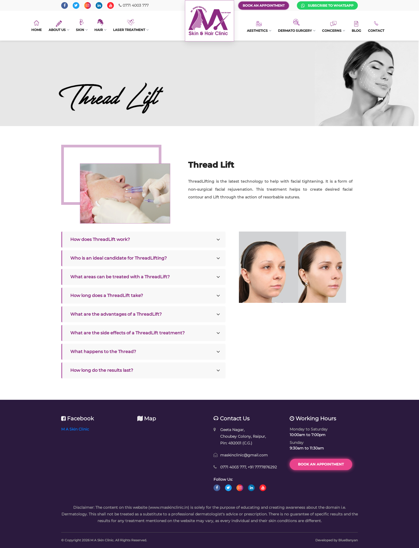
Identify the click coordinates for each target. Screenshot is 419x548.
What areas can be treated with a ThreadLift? (120, 276)
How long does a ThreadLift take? (106, 295)
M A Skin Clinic (75, 429)
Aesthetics (259, 27)
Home (36, 26)
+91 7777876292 (262, 467)
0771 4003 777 (134, 5)
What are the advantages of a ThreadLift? (116, 314)
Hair (100, 25)
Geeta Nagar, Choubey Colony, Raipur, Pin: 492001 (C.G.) (243, 436)
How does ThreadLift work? (100, 239)
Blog (356, 27)
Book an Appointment (264, 5)
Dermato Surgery (296, 26)
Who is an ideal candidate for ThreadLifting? (118, 258)
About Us (59, 26)
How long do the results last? (101, 370)
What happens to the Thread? (103, 351)
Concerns (333, 27)
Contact (376, 27)
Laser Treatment (130, 25)
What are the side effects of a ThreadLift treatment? (127, 332)
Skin (81, 25)
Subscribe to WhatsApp (327, 5)
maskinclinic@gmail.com (244, 455)
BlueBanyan (348, 540)
